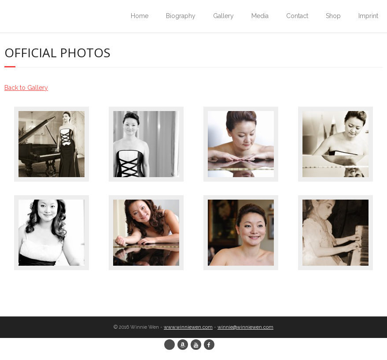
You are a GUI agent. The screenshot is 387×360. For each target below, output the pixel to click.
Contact (297, 15)
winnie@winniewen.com (245, 327)
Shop (333, 15)
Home (139, 15)
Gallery (223, 15)
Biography (180, 15)
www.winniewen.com (188, 327)
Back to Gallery (26, 87)
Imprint (368, 15)
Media (260, 15)
